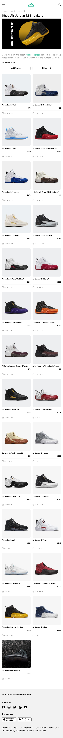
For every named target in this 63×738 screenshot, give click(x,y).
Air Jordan (15, 11)
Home (5, 11)
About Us (53, 727)
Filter (46, 68)
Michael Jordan (33, 55)
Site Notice (41, 727)
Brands (5, 727)
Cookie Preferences (36, 730)
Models (14, 727)
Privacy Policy (8, 730)
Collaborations (27, 727)
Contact (21, 730)
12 (24, 11)
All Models (16, 68)
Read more (9, 62)
